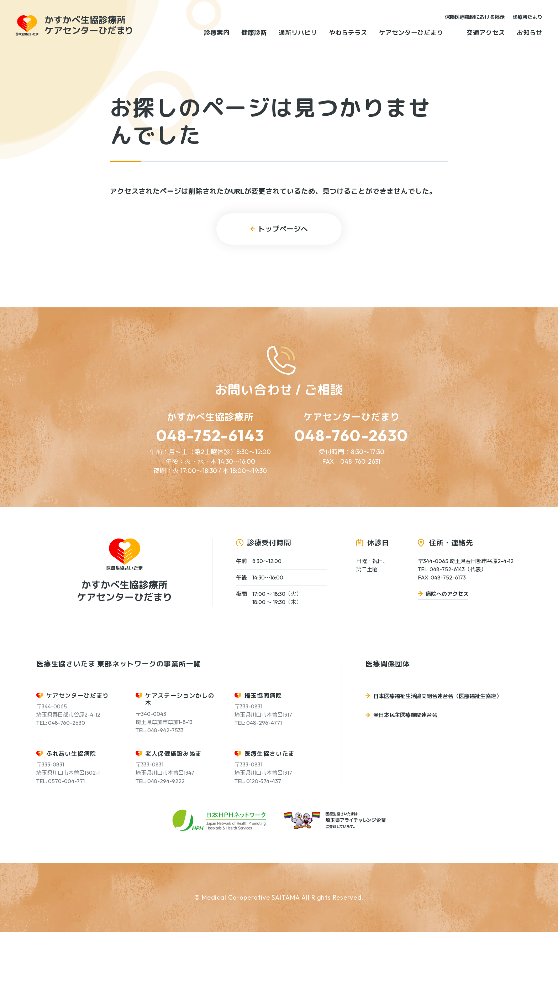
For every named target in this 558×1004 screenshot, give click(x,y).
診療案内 (217, 32)
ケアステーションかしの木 (179, 771)
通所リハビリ (298, 32)
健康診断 (254, 32)
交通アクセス (486, 32)
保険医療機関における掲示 (475, 17)
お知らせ (529, 32)
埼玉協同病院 (263, 767)
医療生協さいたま (269, 825)
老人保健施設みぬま (173, 825)
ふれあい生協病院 (71, 825)
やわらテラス (348, 32)
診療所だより (527, 17)
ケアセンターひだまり (411, 32)
